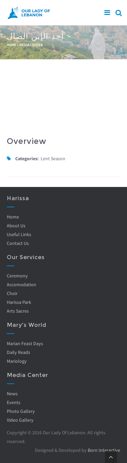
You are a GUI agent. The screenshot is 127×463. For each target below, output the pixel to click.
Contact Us (18, 243)
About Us (16, 226)
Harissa (18, 198)
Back (120, 53)
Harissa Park (19, 302)
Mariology (17, 361)
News (12, 394)
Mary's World (26, 325)
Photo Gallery (21, 411)
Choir (12, 293)
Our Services (26, 257)
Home (11, 44)
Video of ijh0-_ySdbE (63, 98)
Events (13, 402)
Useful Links (19, 234)
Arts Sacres (18, 311)
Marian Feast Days (25, 343)
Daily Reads (18, 352)
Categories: (27, 158)
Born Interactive (104, 450)
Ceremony (17, 276)
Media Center (31, 44)
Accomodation (21, 284)
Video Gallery (20, 420)
